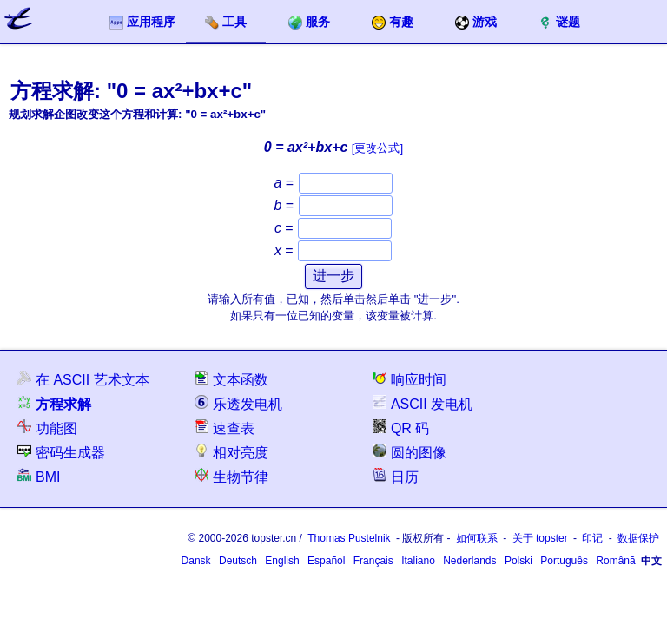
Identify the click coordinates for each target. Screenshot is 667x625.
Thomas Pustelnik (348, 538)
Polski (518, 561)
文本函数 (231, 379)
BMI (38, 476)
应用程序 (142, 22)
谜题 (559, 22)
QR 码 (401, 427)
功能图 (47, 427)
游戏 (476, 22)
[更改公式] (377, 148)
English (282, 561)
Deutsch (238, 561)
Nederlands (469, 561)
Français (373, 561)
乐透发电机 (238, 403)
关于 (540, 538)
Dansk (196, 561)
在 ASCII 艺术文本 (83, 379)
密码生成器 (61, 452)
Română (615, 561)
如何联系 (477, 538)
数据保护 (638, 538)
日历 (396, 476)
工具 (226, 22)
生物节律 (231, 476)
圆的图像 (409, 452)
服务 (309, 22)
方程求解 (54, 403)
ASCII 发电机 (422, 403)
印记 (592, 538)
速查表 (224, 427)
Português (564, 561)
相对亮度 (231, 452)
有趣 (392, 22)
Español (326, 561)
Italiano (418, 561)
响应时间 (409, 379)
